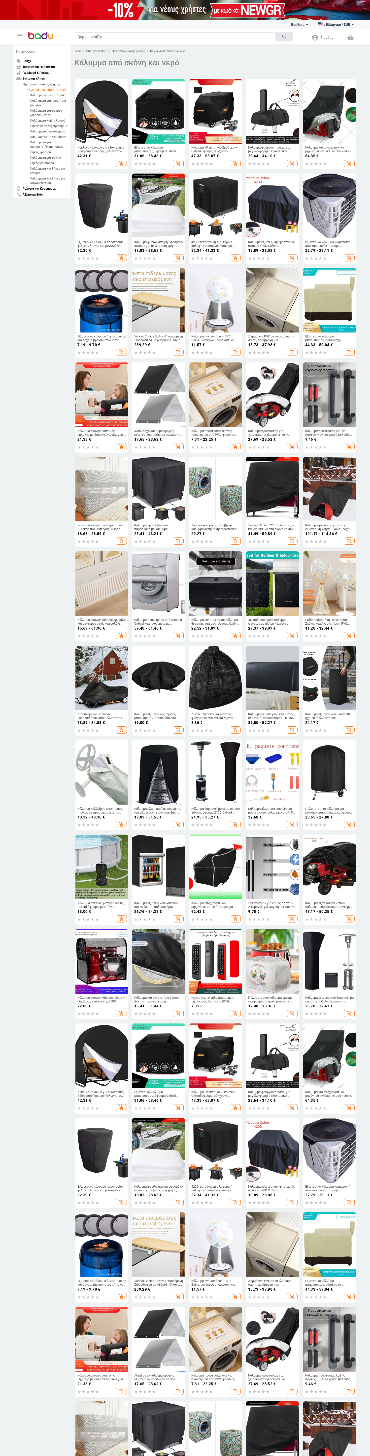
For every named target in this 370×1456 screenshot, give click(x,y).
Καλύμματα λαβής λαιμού (48, 120)
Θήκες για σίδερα (42, 163)
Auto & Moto (84, 1222)
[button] (19, 35)
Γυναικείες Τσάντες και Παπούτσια (155, 1143)
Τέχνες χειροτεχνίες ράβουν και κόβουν (268, 1170)
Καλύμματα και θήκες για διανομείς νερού (47, 181)
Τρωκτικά (195, 1246)
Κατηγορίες (25, 51)
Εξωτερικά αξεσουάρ (88, 1229)
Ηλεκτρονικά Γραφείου (147, 1274)
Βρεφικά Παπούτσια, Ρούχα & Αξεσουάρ (209, 1170)
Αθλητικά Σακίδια (144, 1188)
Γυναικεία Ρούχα (85, 1143)
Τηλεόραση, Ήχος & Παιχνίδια (152, 1229)
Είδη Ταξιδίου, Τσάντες (147, 1160)
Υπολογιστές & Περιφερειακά (151, 1238)
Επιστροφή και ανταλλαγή (35, 1202)
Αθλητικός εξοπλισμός (32, 1229)
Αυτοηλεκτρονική (86, 1274)
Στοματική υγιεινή (258, 1241)
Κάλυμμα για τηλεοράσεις (48, 137)
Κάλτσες (80, 1177)
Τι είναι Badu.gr (27, 1143)
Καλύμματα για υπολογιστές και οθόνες (46, 145)
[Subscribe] (169, 1337)
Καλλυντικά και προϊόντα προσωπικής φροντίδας (263, 1267)
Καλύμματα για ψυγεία (45, 157)
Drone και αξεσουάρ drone (149, 1246)
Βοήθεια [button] (299, 24)
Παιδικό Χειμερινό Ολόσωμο (94, 1185)
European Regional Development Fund (126, 1413)
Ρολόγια (309, 1160)
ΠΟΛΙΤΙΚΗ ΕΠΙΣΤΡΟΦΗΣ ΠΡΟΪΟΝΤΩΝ (240, 1372)
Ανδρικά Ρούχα (84, 1152)
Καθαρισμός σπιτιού (260, 1143)
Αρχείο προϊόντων (29, 1177)
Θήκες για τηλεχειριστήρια (48, 126)
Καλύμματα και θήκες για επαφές (47, 171)
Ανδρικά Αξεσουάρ (87, 1169)
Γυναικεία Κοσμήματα (318, 1169)
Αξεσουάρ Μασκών (259, 1277)
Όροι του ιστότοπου (85, 1372)
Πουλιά (194, 1238)
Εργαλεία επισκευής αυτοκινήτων (97, 1246)
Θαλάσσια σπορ (27, 1263)
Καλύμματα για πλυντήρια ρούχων (48, 103)
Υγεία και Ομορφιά (261, 1222)
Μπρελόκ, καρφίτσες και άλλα (323, 1152)
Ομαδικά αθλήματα (30, 1271)
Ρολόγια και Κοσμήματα (322, 1136)
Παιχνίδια (195, 1180)
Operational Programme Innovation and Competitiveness (243, 1415)
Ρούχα (79, 1136)
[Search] (175, 36)
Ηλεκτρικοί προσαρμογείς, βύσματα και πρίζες (156, 1255)
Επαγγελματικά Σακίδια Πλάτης (153, 1169)
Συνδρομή (228, 1337)
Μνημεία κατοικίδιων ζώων (208, 1271)
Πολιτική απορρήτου (86, 1377)
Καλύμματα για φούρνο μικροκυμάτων (46, 113)
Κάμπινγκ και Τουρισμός (33, 1238)
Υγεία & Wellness (257, 1257)
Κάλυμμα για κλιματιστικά (48, 95)
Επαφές (22, 1185)
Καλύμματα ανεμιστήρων (47, 131)
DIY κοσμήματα (313, 1143)
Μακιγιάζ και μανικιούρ (262, 1249)
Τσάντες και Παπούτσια (150, 1136)
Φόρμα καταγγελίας (30, 1194)
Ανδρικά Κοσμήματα (317, 1177)
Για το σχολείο (198, 1188)
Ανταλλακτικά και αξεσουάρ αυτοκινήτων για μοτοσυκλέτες (96, 1264)
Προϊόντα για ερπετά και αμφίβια (211, 1254)
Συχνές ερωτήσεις (29, 1160)
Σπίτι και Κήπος (96, 51)
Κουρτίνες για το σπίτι (261, 1152)
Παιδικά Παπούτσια (202, 1152)
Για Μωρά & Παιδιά (204, 1136)
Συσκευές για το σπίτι (261, 1188)
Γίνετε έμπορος (27, 1152)
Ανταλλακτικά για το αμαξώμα (95, 1238)
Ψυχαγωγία (25, 1254)
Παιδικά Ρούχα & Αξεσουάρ (207, 1143)
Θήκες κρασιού (40, 152)
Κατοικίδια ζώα (201, 1222)
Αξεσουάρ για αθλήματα (33, 1246)
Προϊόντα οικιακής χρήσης (41, 84)
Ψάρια (193, 1229)
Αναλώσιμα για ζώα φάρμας (208, 1263)
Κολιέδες (309, 1185)
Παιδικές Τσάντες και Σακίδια (209, 1160)
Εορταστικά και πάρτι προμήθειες (269, 1180)
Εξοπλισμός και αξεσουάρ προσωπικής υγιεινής (263, 1230)
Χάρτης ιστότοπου (29, 1169)
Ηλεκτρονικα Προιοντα (150, 1222)
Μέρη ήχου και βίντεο (147, 1266)
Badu (77, 51)
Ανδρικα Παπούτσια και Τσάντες (154, 1152)
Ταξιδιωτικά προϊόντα (89, 1254)
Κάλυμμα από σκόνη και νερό (47, 90)
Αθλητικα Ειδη (28, 1222)
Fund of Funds (185, 1413)
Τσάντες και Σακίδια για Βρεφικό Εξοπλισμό (154, 1178)
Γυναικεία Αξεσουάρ (88, 1160)
